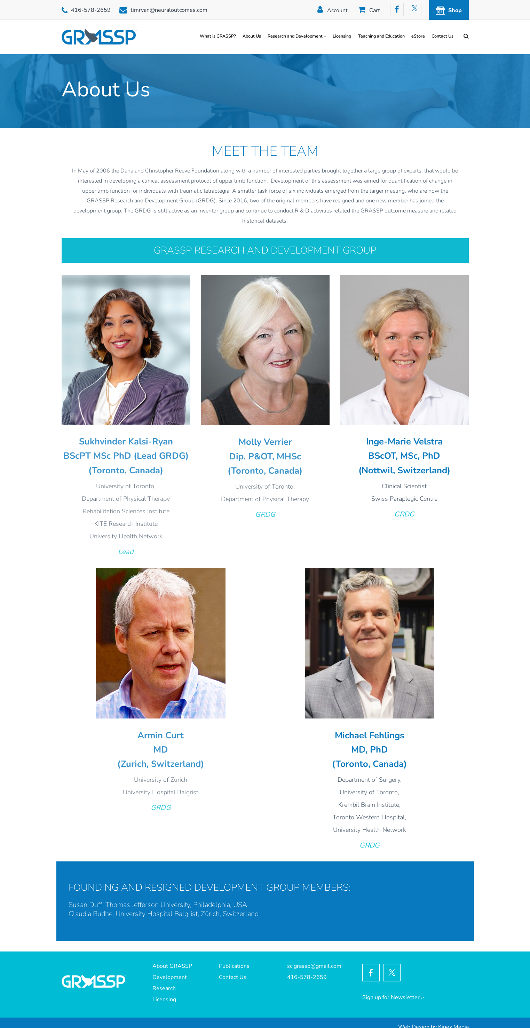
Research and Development (295, 36)
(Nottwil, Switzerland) (404, 470)
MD (160, 750)
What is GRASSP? (218, 36)
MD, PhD (369, 750)
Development (169, 977)
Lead (126, 551)
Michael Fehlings (369, 735)
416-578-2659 (91, 10)
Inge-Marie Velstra (404, 441)
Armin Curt (160, 735)
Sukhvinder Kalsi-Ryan (126, 441)
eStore (418, 36)
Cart (374, 10)
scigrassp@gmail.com (314, 966)
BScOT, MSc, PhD (404, 456)
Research (164, 988)
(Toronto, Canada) (125, 470)
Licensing (342, 36)
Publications (234, 966)
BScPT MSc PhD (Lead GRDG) (126, 456)
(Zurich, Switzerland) (160, 764)
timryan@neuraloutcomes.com (168, 10)
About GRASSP (172, 966)
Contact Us (442, 36)
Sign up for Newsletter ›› (393, 997)
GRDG (265, 514)
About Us (252, 36)
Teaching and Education (381, 36)
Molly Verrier (265, 442)
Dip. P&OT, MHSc (265, 456)
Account (337, 10)
